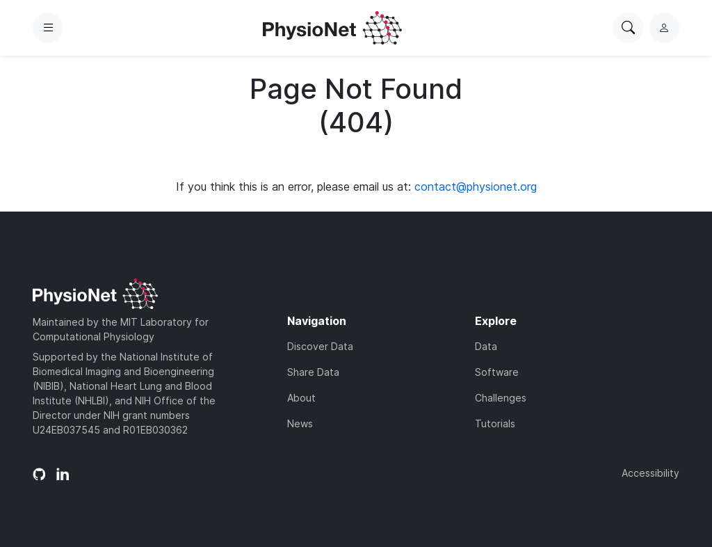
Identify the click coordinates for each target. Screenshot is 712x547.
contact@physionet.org (475, 186)
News (300, 423)
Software (497, 372)
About (301, 398)
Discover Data (320, 346)
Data (486, 346)
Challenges (500, 398)
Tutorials (495, 423)
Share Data (313, 372)
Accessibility (650, 473)
